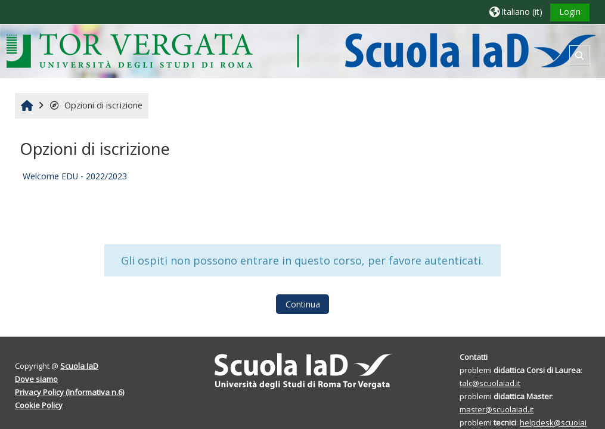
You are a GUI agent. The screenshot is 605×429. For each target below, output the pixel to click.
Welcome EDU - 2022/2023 (75, 176)
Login (570, 11)
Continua (303, 304)
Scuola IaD (79, 365)
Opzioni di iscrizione (95, 105)
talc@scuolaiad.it (490, 383)
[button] (516, 11)
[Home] (300, 50)
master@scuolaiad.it (496, 409)
